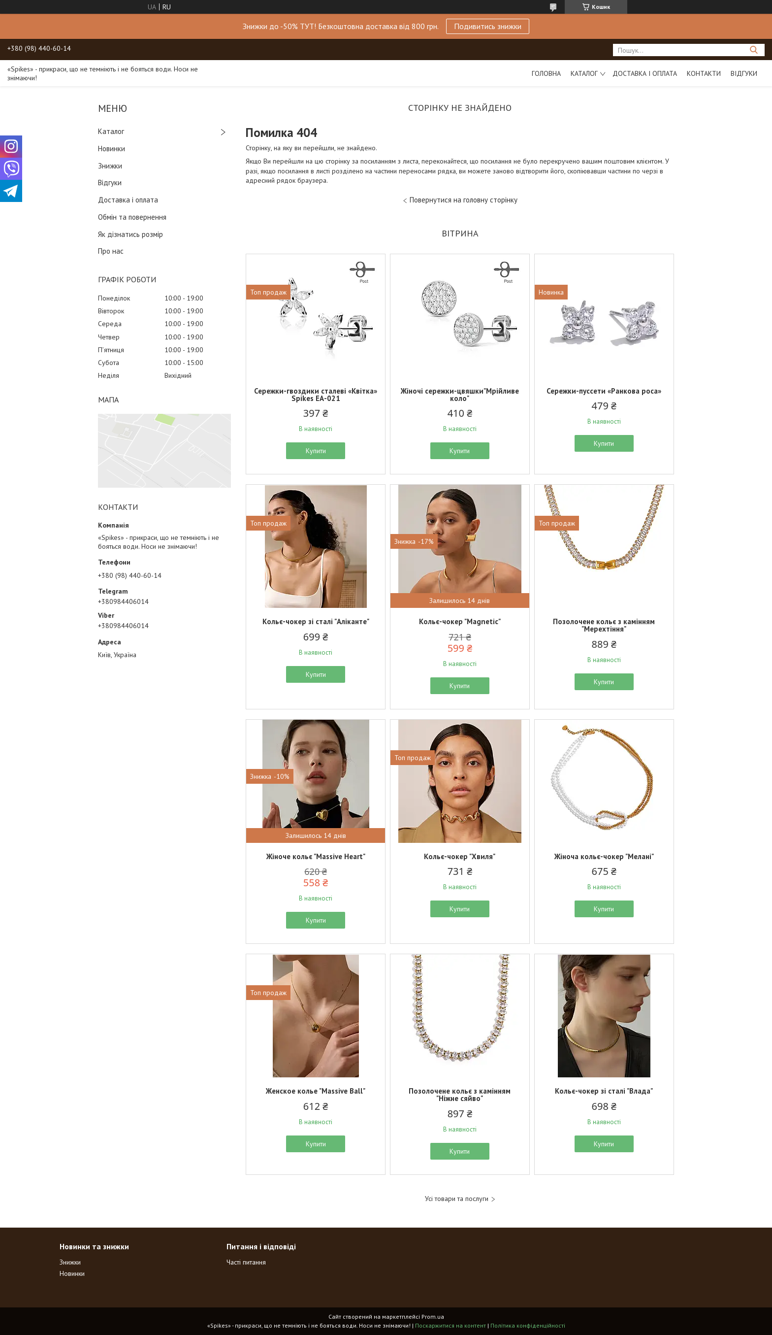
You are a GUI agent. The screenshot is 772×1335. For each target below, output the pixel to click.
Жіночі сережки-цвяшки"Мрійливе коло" (460, 394)
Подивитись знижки (487, 26)
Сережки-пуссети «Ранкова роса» (604, 391)
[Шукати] (753, 50)
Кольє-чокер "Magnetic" (460, 621)
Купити (316, 450)
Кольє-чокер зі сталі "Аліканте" (315, 621)
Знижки (110, 165)
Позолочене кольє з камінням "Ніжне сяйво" (460, 1094)
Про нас (111, 251)
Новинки (111, 148)
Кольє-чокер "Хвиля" (459, 856)
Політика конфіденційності (527, 1325)
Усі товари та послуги (456, 1199)
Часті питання (246, 1262)
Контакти (704, 73)
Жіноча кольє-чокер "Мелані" (604, 856)
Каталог (584, 73)
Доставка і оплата (644, 73)
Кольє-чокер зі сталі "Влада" (604, 1091)
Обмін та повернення (132, 217)
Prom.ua (432, 1316)
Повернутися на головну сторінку (463, 199)
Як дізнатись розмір (130, 234)
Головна (546, 73)
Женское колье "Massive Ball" (315, 1091)
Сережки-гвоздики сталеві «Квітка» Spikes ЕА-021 (315, 394)
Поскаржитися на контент (450, 1325)
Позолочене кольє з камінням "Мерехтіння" (604, 625)
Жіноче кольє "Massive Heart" (315, 856)
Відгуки (744, 73)
